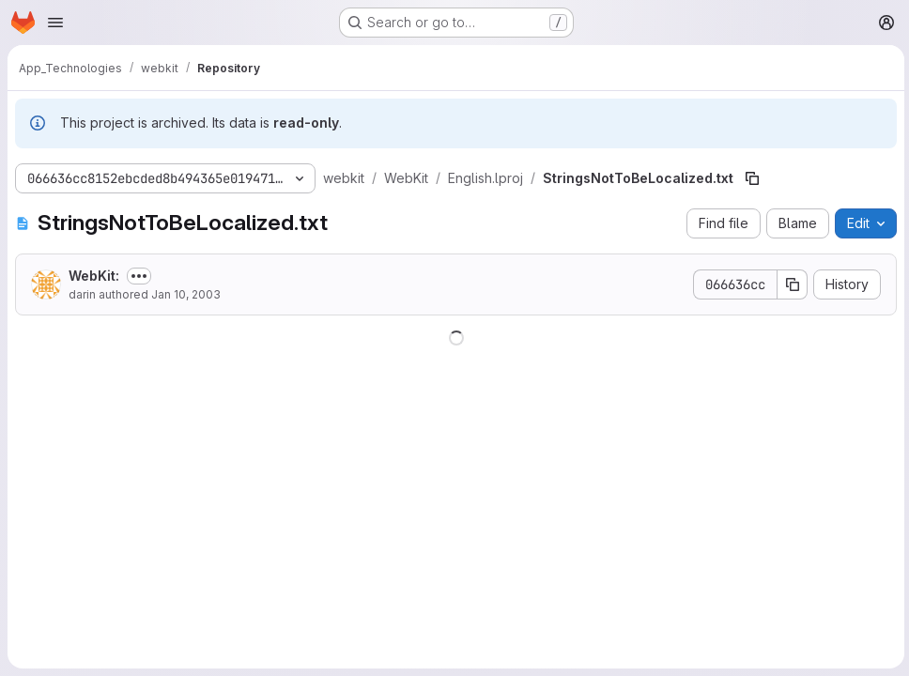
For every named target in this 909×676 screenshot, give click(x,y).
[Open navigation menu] (55, 23)
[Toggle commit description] (139, 276)
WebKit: (94, 276)
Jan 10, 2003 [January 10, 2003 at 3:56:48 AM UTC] (186, 294)
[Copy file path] (752, 178)
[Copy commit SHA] (790, 284)
